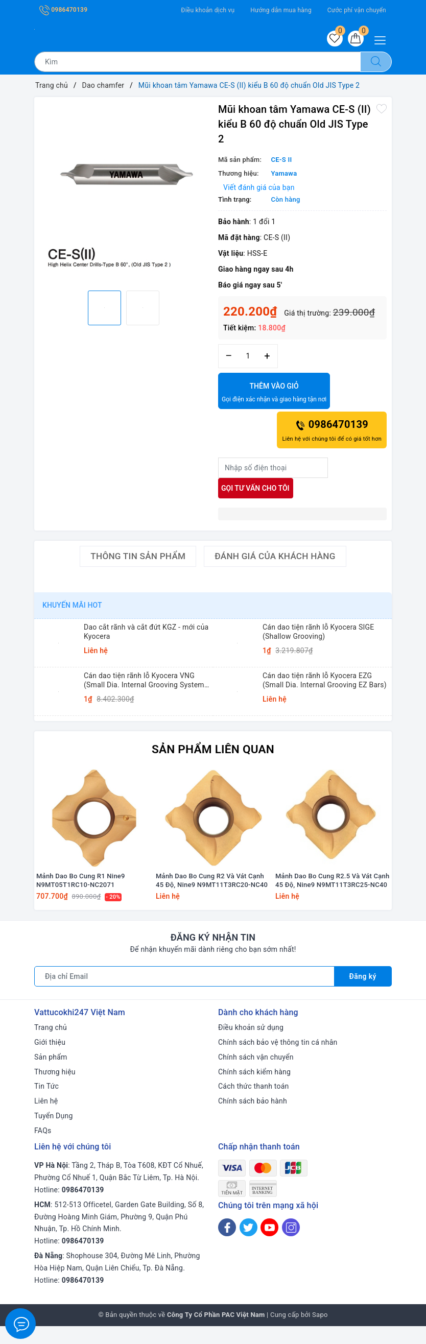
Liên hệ (46, 1119)
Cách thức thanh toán (253, 1104)
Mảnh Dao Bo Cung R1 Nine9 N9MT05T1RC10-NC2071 (80, 898)
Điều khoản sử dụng (250, 1045)
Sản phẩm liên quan (213, 750)
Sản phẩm (50, 1075)
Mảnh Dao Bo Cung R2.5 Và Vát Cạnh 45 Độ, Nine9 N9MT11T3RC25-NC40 (332, 898)
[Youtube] (269, 1246)
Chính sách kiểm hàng (254, 1090)
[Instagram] (291, 1246)
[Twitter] (248, 1246)
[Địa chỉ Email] (184, 994)
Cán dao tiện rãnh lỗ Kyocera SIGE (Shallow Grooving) (318, 633)
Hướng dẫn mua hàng (281, 10)
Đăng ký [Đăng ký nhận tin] (362, 994)
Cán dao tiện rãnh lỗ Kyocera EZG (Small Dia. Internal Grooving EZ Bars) (325, 681)
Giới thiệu (49, 1060)
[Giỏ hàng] (355, 39)
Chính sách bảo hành (252, 1119)
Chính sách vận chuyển (256, 1075)
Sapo (320, 1333)
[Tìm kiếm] (376, 63)
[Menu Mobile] (383, 39)
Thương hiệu (55, 1090)
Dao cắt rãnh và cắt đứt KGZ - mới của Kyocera (146, 633)
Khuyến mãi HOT (72, 607)
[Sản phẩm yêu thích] (332, 39)
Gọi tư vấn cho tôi (255, 490)
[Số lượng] (248, 357)
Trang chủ (50, 1045)
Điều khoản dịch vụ (207, 10)
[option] (123, 188)
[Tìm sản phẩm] (197, 63)
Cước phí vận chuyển (356, 10)
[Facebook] (227, 1246)
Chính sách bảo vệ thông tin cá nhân (278, 1060)
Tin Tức (46, 1104)
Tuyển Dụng (53, 1134)
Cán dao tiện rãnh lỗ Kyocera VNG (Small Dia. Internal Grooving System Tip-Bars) (144, 682)
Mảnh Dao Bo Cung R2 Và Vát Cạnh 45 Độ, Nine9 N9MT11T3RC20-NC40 (212, 898)
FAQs (43, 1148)
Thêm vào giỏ (274, 394)
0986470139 (63, 9)
